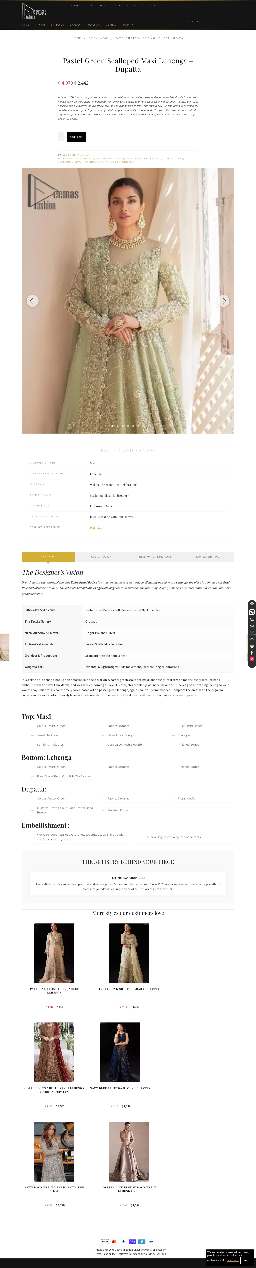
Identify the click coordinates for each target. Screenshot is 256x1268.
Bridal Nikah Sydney (200, 1194)
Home (25, 24)
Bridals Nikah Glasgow (202, 1207)
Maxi (90, 5)
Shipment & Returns (34, 1213)
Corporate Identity (33, 1187)
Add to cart (76, 137)
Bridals (57, 24)
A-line (80, 1213)
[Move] (252, 603)
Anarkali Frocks (145, 5)
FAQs (25, 1226)
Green (119, 158)
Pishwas (104, 5)
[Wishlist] (252, 639)
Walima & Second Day (118, 161)
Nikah (40, 24)
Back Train (122, 5)
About (25, 1181)
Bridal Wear (98, 38)
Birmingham (140, 1181)
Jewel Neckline (136, 158)
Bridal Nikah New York (202, 1181)
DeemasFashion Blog (201, 1213)
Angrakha (75, 5)
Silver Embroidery (88, 161)
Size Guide (28, 1239)
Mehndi (111, 24)
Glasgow (138, 1207)
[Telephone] (252, 619)
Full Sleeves (104, 158)
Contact (26, 1233)
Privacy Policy (30, 1200)
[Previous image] (33, 301)
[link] (252, 612)
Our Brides (84, 1181)
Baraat (76, 24)
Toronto (137, 1194)
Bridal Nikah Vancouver (202, 1200)
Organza (176, 158)
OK (245, 1260)
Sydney (137, 1187)
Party (128, 24)
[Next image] (223, 301)
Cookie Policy (30, 1207)
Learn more (233, 1260)
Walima (94, 24)
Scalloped (66, 161)
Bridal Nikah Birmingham (203, 1187)
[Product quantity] (61, 136)
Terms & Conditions (34, 1220)
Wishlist (26, 1246)
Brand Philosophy (33, 1194)
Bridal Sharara (86, 1187)
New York (138, 1200)
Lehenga (155, 158)
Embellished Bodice (79, 158)
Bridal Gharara (86, 1194)
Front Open (84, 1200)
